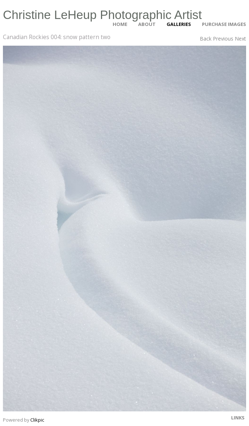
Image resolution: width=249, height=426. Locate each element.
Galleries (179, 24)
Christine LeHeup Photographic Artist (102, 15)
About (147, 24)
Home (120, 24)
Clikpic (37, 420)
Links (238, 417)
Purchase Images (224, 24)
